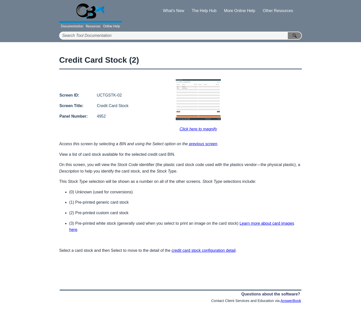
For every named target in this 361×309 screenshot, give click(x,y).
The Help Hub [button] (204, 11)
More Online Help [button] (239, 11)
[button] (295, 36)
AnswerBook (291, 301)
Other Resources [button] (278, 11)
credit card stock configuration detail (203, 250)
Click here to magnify (198, 129)
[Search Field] (180, 36)
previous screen (203, 144)
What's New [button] (173, 11)
